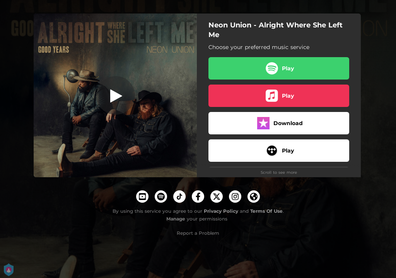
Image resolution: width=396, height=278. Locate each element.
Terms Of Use (266, 211)
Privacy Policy (221, 211)
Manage (175, 219)
